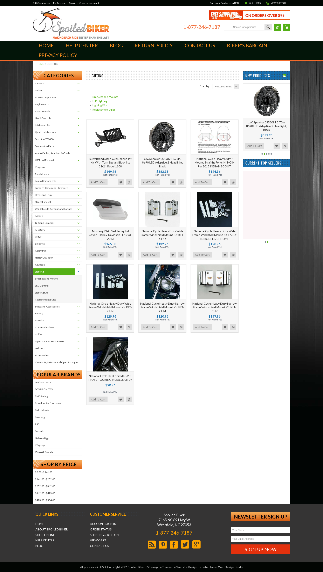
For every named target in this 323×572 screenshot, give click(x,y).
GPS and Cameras (45, 222)
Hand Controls (43, 118)
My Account (59, 3)
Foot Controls (42, 111)
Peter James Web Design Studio (222, 567)
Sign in (72, 3)
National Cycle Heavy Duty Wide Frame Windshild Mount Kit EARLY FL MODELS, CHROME (214, 234)
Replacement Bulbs (45, 299)
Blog (39, 546)
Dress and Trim (43, 194)
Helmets (40, 348)
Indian (38, 90)
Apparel (39, 215)
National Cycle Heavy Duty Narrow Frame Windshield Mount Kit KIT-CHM (162, 307)
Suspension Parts (44, 146)
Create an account (89, 3)
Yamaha (39, 320)
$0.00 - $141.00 (43, 472)
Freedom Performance (48, 403)
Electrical (40, 243)
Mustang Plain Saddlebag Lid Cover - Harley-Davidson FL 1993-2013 (110, 234)
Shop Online (45, 535)
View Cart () (278, 3)
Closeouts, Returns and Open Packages (56, 362)
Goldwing (40, 250)
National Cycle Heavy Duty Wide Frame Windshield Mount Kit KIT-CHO (162, 234)
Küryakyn (40, 445)
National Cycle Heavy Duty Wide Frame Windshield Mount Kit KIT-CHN (110, 307)
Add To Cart (98, 182)
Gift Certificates (41, 3)
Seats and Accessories (47, 306)
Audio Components (45, 180)
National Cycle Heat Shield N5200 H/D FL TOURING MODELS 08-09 (110, 377)
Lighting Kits (41, 292)
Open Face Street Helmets (49, 341)
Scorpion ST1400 (44, 139)
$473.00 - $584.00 (45, 500)
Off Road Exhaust (44, 160)
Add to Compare (129, 182)
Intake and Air (42, 125)
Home (40, 64)
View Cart (98, 540)
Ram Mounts (42, 174)
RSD (37, 424)
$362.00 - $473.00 (45, 493)
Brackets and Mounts (47, 278)
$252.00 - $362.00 (45, 486)
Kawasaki (40, 264)
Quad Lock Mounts (45, 132)
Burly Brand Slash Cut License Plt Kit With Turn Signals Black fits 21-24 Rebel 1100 (110, 162)
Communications (44, 327)
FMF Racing (41, 396)
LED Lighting (41, 285)
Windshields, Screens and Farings (53, 208)
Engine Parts (42, 104)
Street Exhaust (43, 201)
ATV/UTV (40, 229)
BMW (38, 236)
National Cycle (43, 382)
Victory (39, 313)
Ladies (38, 334)
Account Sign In (103, 524)
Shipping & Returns (105, 535)
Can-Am (39, 83)
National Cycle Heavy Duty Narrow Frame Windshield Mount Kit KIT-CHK (214, 307)
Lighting (39, 271)
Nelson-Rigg (41, 438)
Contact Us (99, 546)
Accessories (42, 355)
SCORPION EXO (44, 389)
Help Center (44, 540)
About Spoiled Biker (51, 529)
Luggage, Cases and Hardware (51, 187)
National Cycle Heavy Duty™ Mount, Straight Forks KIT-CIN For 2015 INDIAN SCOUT (214, 162)
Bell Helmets (42, 410)
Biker (71, 23)
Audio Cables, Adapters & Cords (52, 153)
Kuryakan (40, 167)
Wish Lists (255, 3)
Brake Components (45, 97)
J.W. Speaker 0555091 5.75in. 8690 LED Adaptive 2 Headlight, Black (162, 162)
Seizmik (39, 431)
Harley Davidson (44, 257)
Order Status (101, 529)
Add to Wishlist (121, 182)
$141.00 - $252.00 (45, 479)
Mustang (40, 417)
